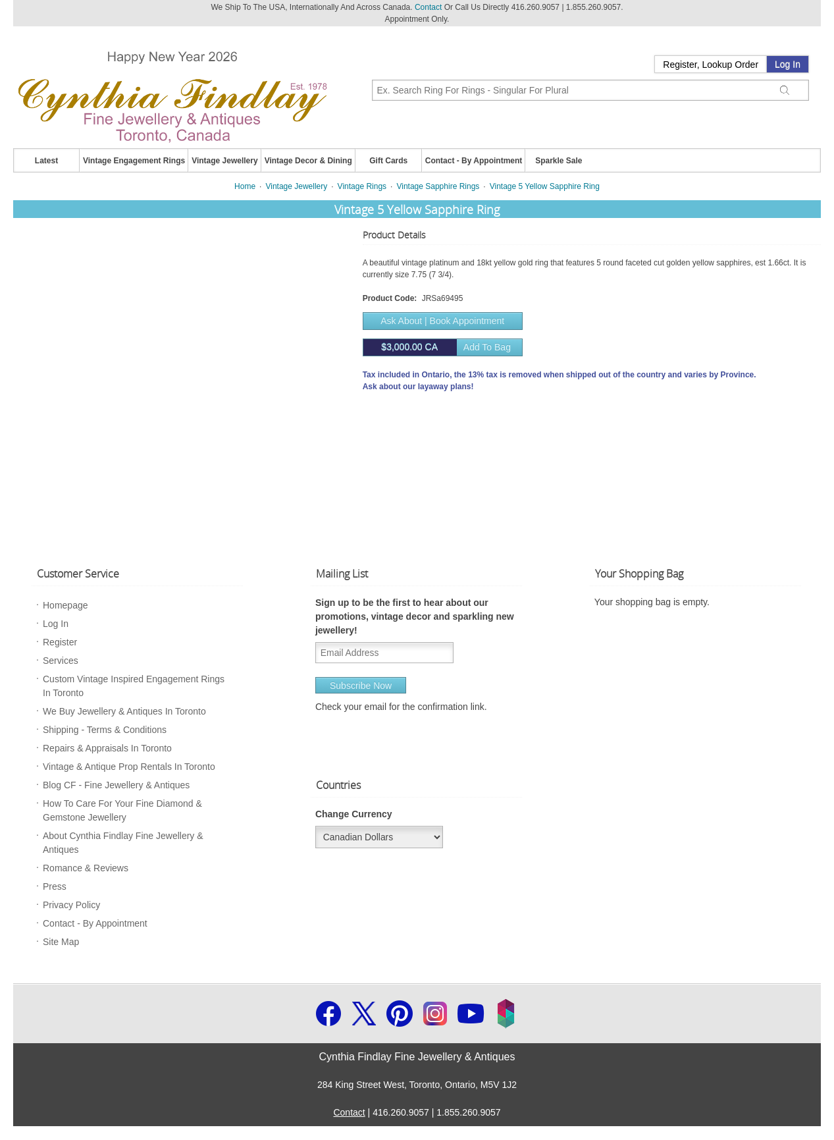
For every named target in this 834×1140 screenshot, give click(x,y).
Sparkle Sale (558, 160)
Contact (428, 7)
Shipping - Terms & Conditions (105, 729)
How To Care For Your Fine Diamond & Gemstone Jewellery (122, 810)
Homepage (65, 605)
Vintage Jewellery (225, 160)
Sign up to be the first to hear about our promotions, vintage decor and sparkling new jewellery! (414, 616)
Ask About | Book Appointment (442, 320)
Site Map (61, 941)
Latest (46, 160)
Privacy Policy (71, 905)
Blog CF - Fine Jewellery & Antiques (116, 785)
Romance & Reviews (85, 868)
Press (54, 886)
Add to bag (437, 347)
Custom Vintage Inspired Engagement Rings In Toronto (133, 686)
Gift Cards (388, 160)
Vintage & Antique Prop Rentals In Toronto (129, 766)
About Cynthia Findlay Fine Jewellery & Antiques (123, 842)
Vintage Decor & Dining (308, 160)
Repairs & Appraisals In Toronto (107, 748)
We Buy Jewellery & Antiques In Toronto (124, 711)
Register (60, 642)
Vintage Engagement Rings (134, 160)
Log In (787, 64)
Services (60, 660)
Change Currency (353, 814)
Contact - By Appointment (474, 160)
